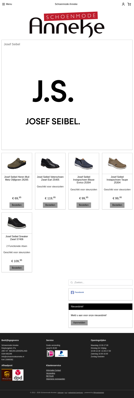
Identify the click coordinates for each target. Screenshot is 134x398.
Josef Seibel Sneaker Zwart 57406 (16, 238)
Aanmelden (79, 322)
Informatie (50, 370)
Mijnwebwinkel (98, 392)
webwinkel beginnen (75, 392)
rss (66, 392)
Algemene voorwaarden (55, 379)
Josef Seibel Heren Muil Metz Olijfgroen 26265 (16, 178)
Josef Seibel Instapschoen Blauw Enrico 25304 (83, 180)
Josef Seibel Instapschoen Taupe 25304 (117, 180)
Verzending (50, 373)
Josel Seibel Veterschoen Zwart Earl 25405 (50, 178)
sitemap (61, 392)
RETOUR (50, 376)
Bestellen (17, 205)
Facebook (77, 292)
